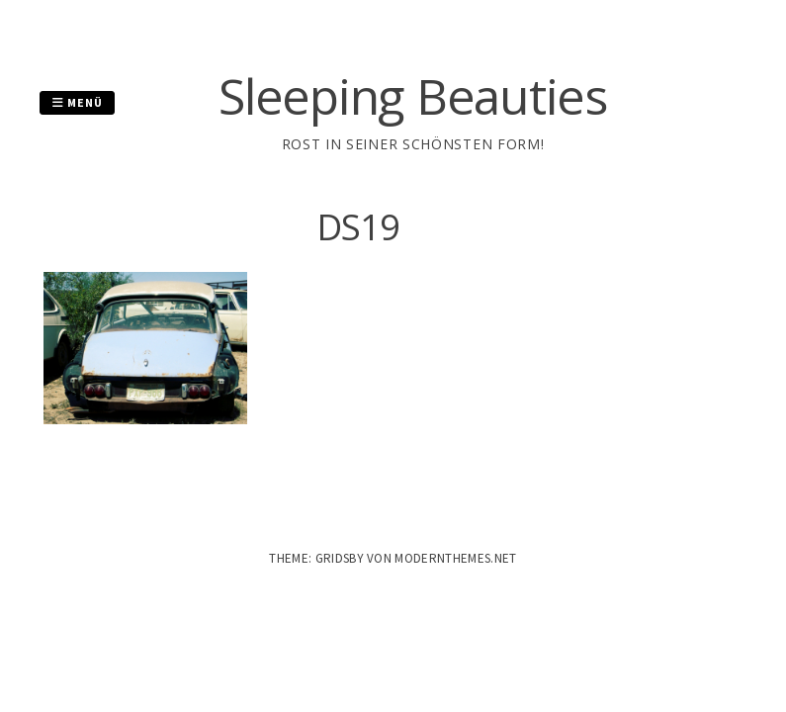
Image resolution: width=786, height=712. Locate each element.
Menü (77, 102)
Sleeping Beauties (412, 96)
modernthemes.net (455, 558)
